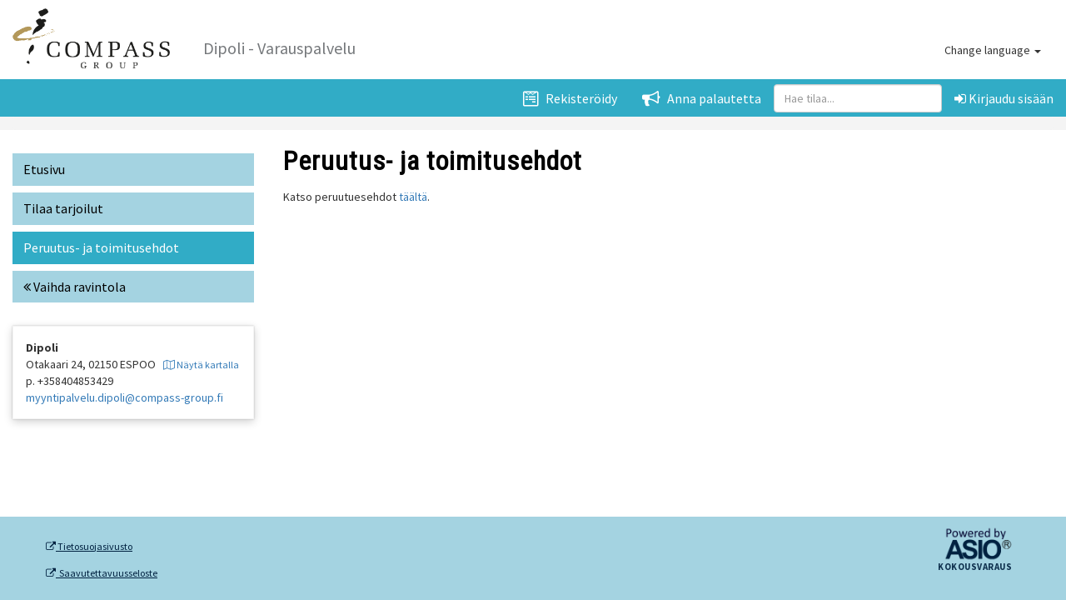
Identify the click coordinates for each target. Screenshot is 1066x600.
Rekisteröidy (570, 98)
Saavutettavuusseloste (101, 573)
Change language (992, 50)
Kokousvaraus (975, 567)
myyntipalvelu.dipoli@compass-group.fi (124, 397)
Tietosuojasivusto (89, 547)
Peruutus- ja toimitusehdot (101, 247)
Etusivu (44, 169)
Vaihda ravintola (74, 286)
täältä (413, 196)
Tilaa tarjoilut (63, 208)
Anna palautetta (701, 98)
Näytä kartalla (201, 364)
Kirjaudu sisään (1004, 98)
